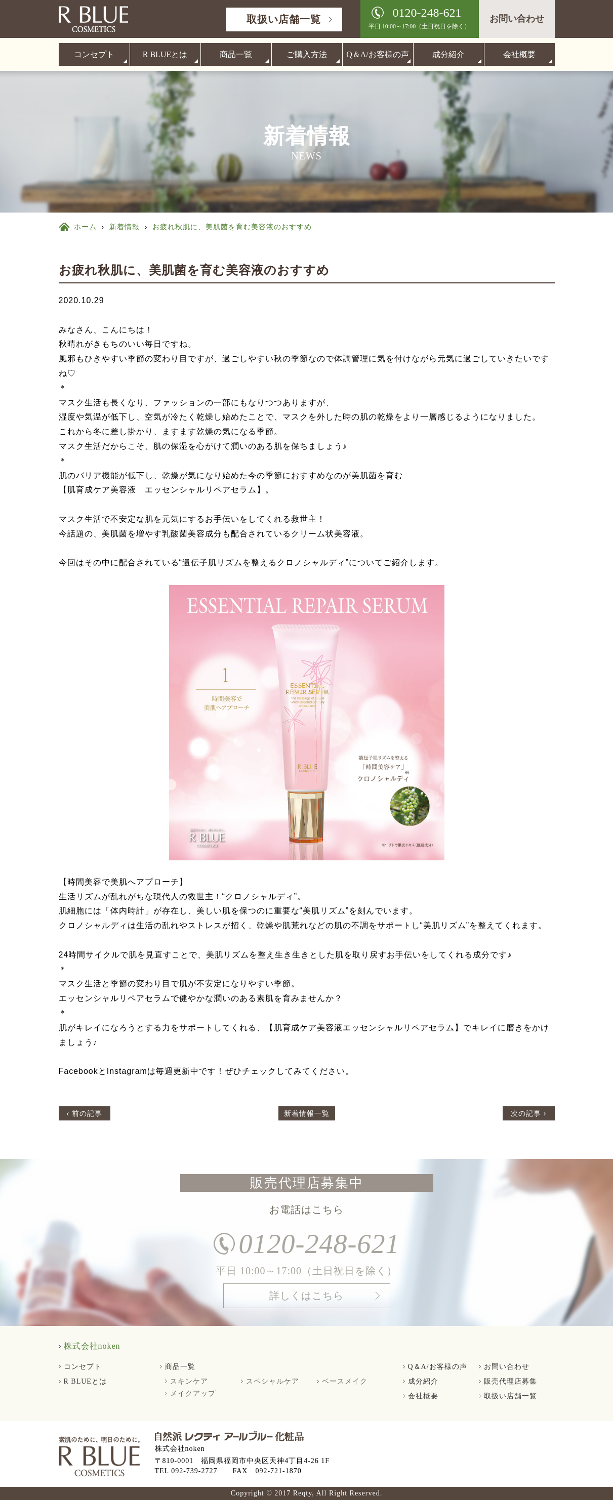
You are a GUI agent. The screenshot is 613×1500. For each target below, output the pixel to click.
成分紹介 (448, 54)
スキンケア (189, 1381)
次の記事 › (529, 1113)
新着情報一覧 (307, 1113)
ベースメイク (344, 1381)
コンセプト (94, 54)
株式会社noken (92, 1346)
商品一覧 (236, 54)
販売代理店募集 (510, 1381)
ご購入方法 (307, 54)
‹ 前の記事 (85, 1113)
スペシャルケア (272, 1381)
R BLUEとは (165, 54)
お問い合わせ (516, 19)
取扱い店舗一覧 (284, 19)
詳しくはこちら (306, 1304)
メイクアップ (193, 1393)
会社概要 (519, 54)
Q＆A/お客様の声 (377, 54)
